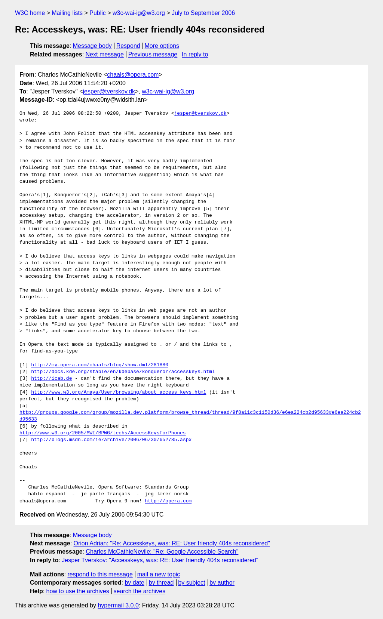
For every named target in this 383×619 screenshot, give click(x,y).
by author (222, 582)
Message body (92, 46)
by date (134, 582)
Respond (128, 46)
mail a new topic (158, 574)
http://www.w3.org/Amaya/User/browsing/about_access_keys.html (118, 392)
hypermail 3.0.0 (118, 605)
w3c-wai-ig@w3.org (139, 13)
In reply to (195, 54)
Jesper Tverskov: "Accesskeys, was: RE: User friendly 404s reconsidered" (160, 560)
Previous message (153, 54)
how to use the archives (77, 591)
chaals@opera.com (133, 74)
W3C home (30, 13)
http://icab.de (51, 378)
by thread (161, 582)
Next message (105, 54)
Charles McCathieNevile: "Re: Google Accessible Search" (162, 551)
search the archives (140, 591)
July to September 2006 (203, 13)
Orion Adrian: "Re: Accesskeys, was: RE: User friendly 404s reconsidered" (172, 543)
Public (97, 13)
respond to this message (99, 574)
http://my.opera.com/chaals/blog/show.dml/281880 (99, 365)
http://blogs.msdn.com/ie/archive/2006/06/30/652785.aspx (111, 440)
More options (162, 46)
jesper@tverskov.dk (109, 91)
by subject (191, 582)
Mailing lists (67, 13)
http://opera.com (168, 501)
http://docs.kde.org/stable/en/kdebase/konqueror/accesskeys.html (123, 372)
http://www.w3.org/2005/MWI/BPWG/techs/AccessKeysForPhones (102, 433)
